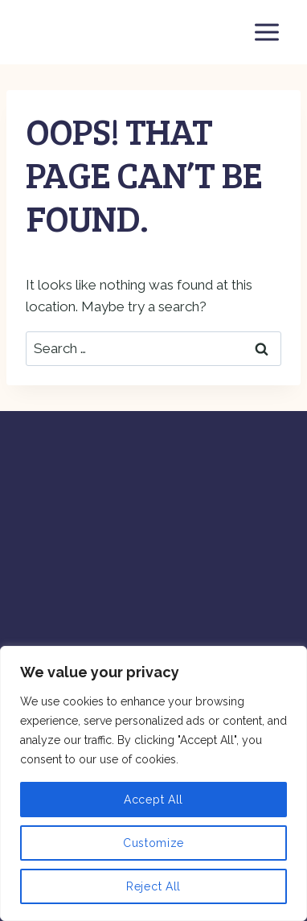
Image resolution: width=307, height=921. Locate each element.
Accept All (153, 799)
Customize (153, 843)
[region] (153, 783)
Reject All (153, 886)
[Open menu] (266, 32)
